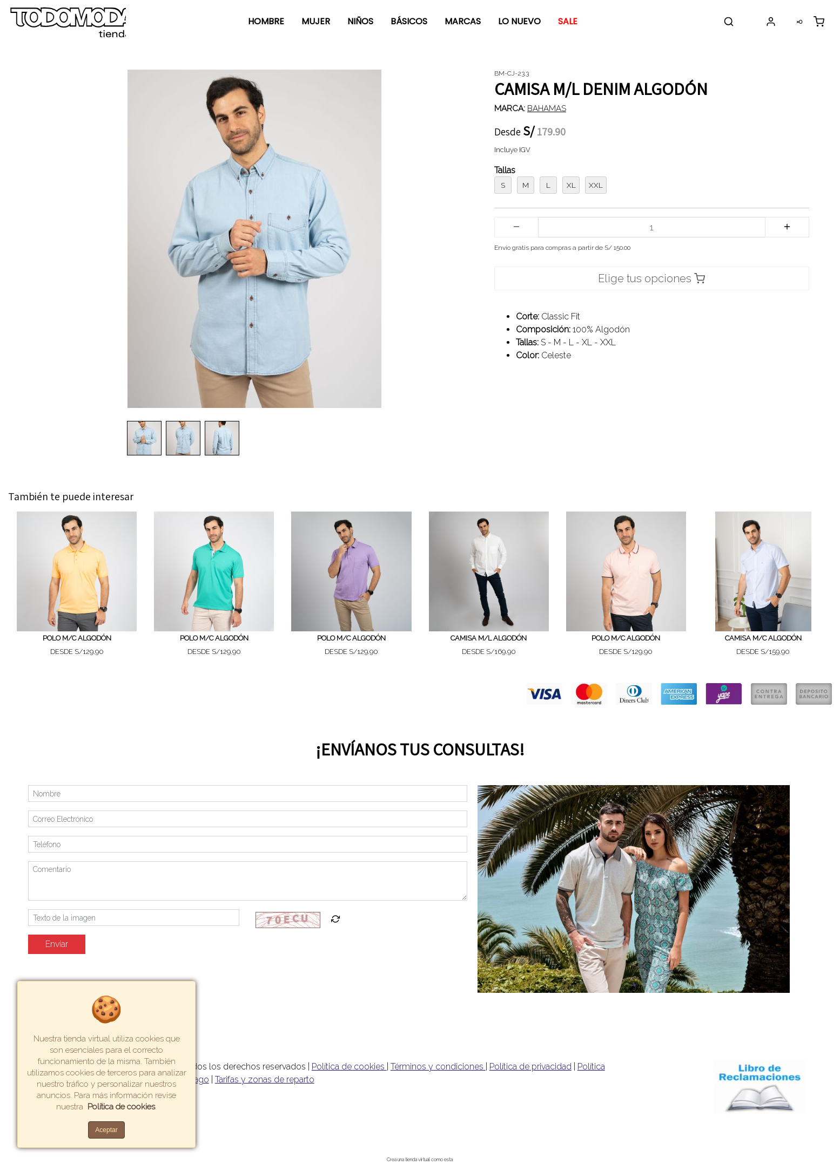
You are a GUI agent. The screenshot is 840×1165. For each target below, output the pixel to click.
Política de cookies (349, 1066)
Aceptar (106, 1130)
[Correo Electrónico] (247, 818)
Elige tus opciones (651, 278)
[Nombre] (247, 793)
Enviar (56, 944)
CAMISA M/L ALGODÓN (489, 638)
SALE (567, 21)
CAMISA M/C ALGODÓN (763, 638)
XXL (596, 185)
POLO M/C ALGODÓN (77, 638)
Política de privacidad (530, 1066)
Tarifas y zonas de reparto (264, 1079)
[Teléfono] (247, 844)
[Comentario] (247, 881)
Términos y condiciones (438, 1066)
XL (571, 185)
